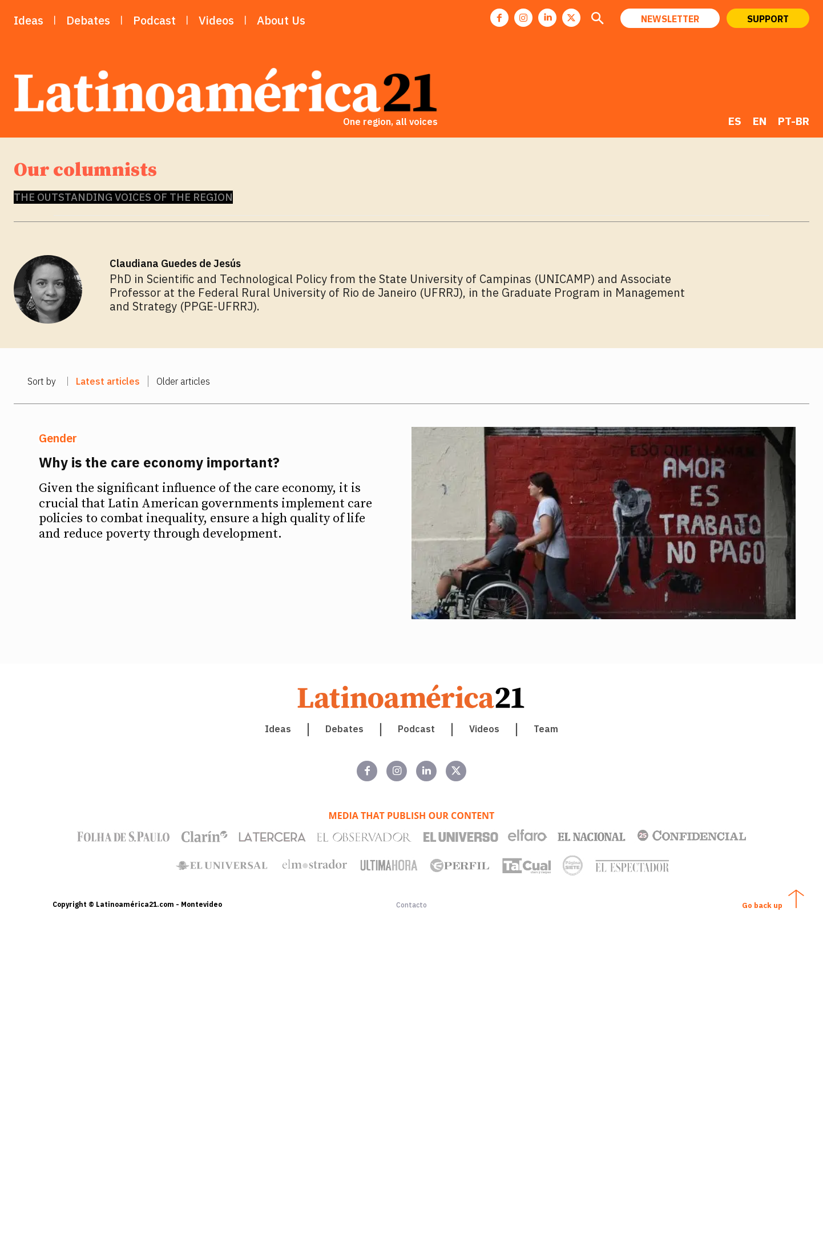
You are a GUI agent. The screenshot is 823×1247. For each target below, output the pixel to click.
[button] (597, 19)
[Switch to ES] (734, 121)
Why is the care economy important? (159, 462)
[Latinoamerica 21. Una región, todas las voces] (411, 696)
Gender (58, 438)
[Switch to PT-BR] (793, 121)
